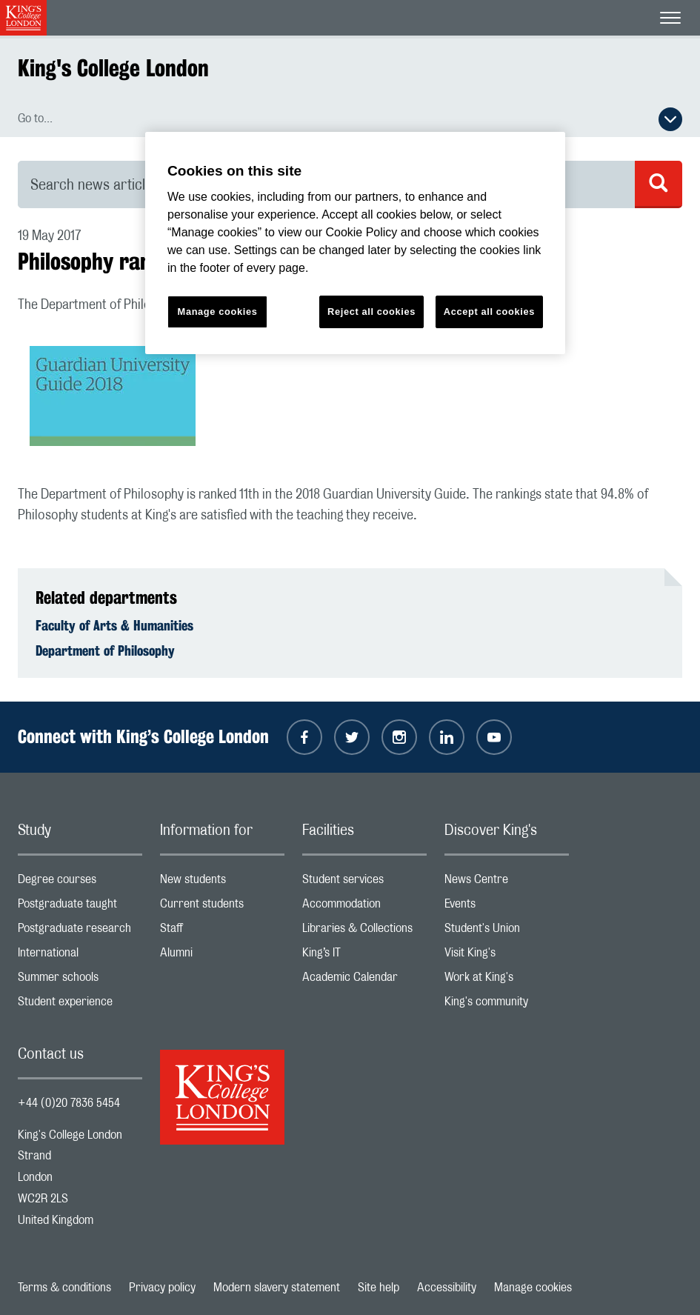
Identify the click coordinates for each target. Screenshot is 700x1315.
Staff (222, 931)
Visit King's (506, 956)
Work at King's (506, 980)
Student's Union (506, 931)
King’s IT (364, 956)
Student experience (80, 1005)
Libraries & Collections (364, 931)
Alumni (222, 956)
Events (506, 907)
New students (222, 882)
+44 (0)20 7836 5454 (69, 1103)
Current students (222, 907)
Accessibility (446, 1288)
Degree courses (80, 882)
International (80, 956)
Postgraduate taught (80, 907)
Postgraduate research (80, 931)
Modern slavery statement (276, 1288)
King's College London (113, 68)
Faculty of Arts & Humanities (114, 625)
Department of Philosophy (105, 650)
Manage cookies (533, 1288)
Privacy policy (162, 1288)
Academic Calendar (364, 980)
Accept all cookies (489, 311)
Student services (364, 882)
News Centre (506, 882)
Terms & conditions (64, 1288)
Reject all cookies (371, 311)
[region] (355, 243)
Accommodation (364, 907)
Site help (378, 1288)
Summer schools (80, 980)
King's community (506, 1005)
